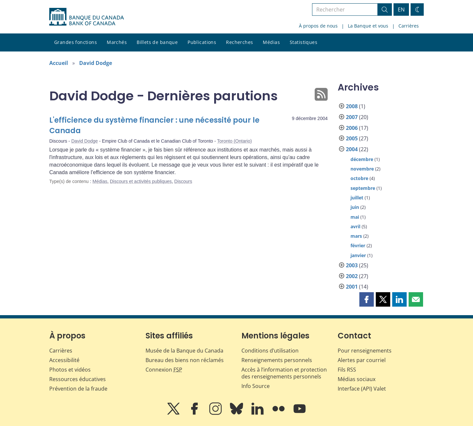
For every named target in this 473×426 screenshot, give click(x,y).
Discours (183, 181)
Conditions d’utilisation (270, 350)
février (357, 245)
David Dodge (95, 63)
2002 (352, 276)
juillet (356, 197)
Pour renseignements (365, 350)
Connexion (164, 369)
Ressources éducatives (77, 379)
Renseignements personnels (276, 360)
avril (355, 226)
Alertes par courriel (362, 360)
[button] (366, 299)
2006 (352, 128)
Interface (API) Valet (362, 388)
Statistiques (303, 42)
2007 (352, 117)
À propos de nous (318, 26)
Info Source (255, 386)
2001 (352, 286)
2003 (352, 265)
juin (354, 207)
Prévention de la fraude (78, 388)
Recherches (239, 42)
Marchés (117, 42)
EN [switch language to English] (401, 9)
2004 (352, 149)
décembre (361, 159)
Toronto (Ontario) (234, 141)
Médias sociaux (356, 379)
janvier (358, 255)
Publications (202, 42)
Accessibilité (64, 360)
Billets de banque (157, 42)
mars (356, 236)
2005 (352, 138)
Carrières (408, 26)
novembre (362, 169)
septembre (362, 188)
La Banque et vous (368, 26)
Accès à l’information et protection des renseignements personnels (284, 373)
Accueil (58, 63)
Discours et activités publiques (140, 181)
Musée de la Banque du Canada (184, 350)
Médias (271, 42)
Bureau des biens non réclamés (185, 360)
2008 (352, 106)
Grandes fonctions (75, 42)
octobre (359, 178)
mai (354, 217)
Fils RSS (347, 369)
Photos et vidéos (70, 369)
